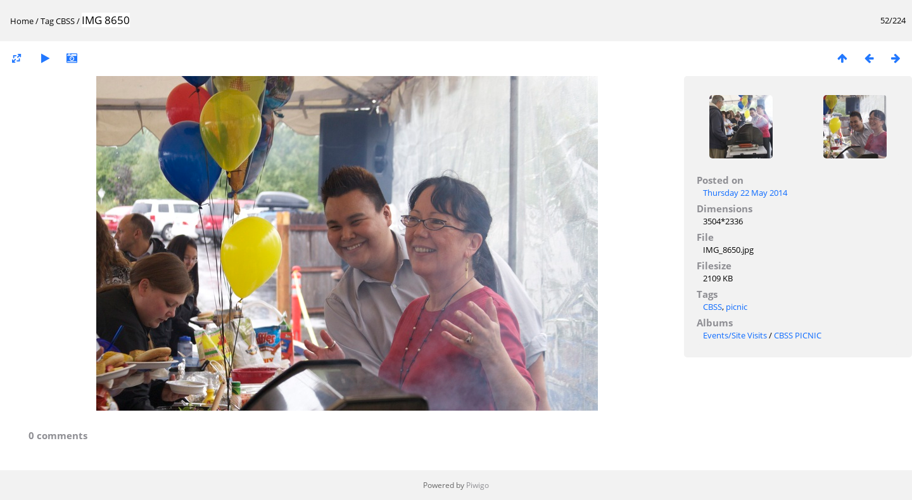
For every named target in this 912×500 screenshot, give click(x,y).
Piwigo (477, 485)
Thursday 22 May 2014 (745, 192)
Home (22, 21)
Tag (47, 21)
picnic (736, 306)
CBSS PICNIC (797, 335)
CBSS (65, 21)
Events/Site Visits (735, 335)
